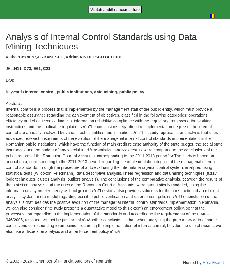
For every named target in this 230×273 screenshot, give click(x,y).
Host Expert (213, 262)
